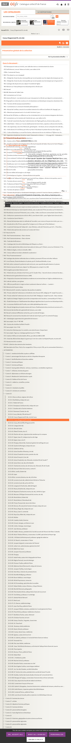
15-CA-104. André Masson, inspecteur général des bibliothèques (26, 689)
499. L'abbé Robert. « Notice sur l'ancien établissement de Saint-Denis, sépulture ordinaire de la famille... (33, 124)
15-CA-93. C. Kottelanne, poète (17, 658)
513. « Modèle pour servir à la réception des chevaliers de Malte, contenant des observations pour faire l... (33, 164)
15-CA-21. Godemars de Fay (15, 448)
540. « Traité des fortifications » (12, 241)
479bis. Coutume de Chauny (12, 72)
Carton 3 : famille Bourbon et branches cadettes (19, 359)
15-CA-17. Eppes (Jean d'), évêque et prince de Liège (23, 437)
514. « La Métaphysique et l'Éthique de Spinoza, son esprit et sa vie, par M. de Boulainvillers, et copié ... (33, 167)
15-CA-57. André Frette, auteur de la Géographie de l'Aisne (24, 557)
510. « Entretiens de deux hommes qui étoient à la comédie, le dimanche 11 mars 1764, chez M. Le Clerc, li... (34, 155)
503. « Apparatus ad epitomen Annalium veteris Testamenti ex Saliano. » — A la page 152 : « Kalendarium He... (34, 135)
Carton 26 (8, 727)
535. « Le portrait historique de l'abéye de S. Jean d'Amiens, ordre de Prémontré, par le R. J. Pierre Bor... (33, 227)
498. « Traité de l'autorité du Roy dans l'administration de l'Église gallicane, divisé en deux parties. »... (33, 121)
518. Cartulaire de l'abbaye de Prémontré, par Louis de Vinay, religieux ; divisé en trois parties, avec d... (33, 178)
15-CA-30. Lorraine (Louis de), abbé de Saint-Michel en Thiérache (26, 480)
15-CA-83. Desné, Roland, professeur (18, 629)
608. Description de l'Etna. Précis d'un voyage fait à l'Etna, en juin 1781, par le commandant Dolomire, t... (34, 347)
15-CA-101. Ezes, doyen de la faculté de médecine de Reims (24, 680)
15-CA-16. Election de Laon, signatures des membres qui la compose (27, 434)
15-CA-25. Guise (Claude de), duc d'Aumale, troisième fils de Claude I (28, 460)
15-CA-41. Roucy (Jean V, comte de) (18, 511)
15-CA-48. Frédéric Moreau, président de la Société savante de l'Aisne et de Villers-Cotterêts (34, 532)
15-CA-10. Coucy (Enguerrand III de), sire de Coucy (22, 417)
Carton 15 (8, 393)
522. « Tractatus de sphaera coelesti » (14, 190)
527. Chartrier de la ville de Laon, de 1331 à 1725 (17, 204)
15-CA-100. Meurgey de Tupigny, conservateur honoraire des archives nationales (31, 678)
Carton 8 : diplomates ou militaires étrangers (18, 373)
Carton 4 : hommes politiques (14, 362)
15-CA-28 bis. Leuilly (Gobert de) (17, 471)
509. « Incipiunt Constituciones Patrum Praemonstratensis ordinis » (23, 152)
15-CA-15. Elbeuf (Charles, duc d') (17, 431)
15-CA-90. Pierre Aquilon (15, 649)
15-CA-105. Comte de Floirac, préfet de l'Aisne (21, 692)
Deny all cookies (36, 734)
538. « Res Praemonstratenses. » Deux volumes (17, 235)
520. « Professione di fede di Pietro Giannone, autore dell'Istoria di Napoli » (25, 184)
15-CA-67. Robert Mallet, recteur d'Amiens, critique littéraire (25, 586)
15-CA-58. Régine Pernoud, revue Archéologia (21, 560)
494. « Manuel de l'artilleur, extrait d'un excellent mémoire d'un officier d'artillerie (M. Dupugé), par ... (33, 109)
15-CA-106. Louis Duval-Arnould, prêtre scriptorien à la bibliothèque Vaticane (30, 695)
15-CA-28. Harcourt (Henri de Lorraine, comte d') (22, 468)
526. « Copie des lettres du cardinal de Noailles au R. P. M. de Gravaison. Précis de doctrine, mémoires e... (33, 201)
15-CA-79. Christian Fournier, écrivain (18, 617)
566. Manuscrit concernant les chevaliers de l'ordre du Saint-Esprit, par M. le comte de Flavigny (31, 316)
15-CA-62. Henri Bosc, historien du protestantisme (22, 572)
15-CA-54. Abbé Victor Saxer (16, 549)
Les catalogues (12, 12)
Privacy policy (36, 739)
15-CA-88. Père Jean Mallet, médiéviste (19, 643)
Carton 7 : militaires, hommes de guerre (17, 371)
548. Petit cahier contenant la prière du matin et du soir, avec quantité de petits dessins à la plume (32, 264)
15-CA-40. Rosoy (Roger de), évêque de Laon (20, 509)
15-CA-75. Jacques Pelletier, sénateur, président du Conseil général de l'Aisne (30, 609)
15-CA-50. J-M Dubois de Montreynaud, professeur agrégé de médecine (28, 537)
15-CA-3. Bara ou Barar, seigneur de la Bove (20, 397)
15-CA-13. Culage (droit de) (15, 426)
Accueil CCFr (5, 30)
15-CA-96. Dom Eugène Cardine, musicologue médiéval (23, 666)
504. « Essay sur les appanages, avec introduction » (18, 138)
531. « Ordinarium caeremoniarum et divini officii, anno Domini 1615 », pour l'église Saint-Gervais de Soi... (34, 215)
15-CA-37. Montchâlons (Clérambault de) (19, 500)
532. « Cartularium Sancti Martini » (13, 218)
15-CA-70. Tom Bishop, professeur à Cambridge (21, 595)
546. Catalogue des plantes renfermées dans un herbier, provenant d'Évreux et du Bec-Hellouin (31, 258)
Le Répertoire (45, 12)
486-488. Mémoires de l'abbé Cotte (13, 92)
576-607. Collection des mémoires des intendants (18, 344)
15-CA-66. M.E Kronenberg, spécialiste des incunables (23, 583)
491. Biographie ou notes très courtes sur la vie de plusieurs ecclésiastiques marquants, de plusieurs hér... (34, 101)
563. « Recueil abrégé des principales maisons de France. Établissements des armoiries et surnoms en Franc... (34, 307)
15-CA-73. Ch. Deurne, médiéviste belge (19, 603)
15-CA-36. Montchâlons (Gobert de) (18, 497)
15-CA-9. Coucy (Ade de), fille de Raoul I (19, 414)
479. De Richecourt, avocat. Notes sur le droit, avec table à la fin (22, 69)
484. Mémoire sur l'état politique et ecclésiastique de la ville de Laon (23, 86)
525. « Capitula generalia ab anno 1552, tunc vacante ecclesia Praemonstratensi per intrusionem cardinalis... (34, 198)
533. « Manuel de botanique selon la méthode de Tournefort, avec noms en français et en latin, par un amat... (34, 221)
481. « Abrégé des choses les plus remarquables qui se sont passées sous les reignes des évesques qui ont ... (34, 78)
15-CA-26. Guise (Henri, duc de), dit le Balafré (21, 463)
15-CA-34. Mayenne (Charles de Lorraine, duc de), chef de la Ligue (26, 491)
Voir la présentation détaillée (56, 57)
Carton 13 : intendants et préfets (15, 388)
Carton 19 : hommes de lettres (14, 707)
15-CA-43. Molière (13, 517)
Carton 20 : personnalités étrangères (16, 710)
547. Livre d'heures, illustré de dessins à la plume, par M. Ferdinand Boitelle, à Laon (27, 261)
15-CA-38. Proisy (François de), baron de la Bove (21, 503)
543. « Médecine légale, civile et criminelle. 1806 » (18, 250)
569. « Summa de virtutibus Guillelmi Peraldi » (17, 324)
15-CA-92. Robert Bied (14, 655)
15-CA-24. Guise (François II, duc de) (18, 457)
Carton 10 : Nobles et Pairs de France (16, 379)
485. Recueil (7, 89)
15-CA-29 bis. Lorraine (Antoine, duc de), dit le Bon (22, 477)
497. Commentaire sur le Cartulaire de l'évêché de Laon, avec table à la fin (25, 118)
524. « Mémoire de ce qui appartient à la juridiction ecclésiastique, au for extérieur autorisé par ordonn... (33, 195)
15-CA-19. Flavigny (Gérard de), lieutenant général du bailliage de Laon (28, 443)
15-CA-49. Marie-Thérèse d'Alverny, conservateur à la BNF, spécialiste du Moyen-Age (32, 534)
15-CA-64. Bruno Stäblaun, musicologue (19, 577)
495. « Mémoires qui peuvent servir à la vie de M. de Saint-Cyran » (22, 112)
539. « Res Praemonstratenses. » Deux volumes (17, 238)
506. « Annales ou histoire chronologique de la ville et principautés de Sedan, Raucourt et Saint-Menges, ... (34, 144)
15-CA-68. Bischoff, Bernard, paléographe (20, 589)
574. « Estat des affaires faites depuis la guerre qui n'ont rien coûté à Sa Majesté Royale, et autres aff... (33, 338)
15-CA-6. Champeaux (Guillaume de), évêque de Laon (23, 405)
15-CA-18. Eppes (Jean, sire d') (16, 440)
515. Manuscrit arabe (10, 169)
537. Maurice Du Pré (9, 232)
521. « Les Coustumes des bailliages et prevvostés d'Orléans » (21, 187)
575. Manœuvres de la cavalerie (13, 341)
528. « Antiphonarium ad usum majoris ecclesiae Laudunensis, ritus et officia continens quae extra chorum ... (34, 207)
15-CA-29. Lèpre (12, 474)
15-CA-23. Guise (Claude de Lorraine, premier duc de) (23, 454)
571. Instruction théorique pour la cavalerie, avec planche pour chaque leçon (26, 330)
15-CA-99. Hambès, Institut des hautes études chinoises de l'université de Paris (30, 675)
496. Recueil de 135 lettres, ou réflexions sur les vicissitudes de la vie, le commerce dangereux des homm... (34, 115)
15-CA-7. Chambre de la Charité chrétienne (20, 408)
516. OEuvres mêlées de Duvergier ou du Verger (17, 172)
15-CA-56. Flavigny (13, 554)
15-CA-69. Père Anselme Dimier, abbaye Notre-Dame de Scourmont (27, 592)
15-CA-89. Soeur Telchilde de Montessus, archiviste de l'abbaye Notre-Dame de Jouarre (33, 646)
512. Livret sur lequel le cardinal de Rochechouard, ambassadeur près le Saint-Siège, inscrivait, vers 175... (34, 161)
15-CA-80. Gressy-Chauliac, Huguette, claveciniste (22, 620)
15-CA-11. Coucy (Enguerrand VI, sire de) (19, 420)
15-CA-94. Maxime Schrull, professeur (18, 660)
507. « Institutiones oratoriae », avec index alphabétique (20, 147)
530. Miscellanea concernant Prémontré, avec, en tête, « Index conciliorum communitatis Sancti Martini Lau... (34, 212)
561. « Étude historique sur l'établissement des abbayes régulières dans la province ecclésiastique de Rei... (34, 301)
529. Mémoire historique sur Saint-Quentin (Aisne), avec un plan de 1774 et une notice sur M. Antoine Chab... (34, 210)
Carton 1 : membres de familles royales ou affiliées (20, 353)
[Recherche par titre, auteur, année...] (33, 16)
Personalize (57, 734)
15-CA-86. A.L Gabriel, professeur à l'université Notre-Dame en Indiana (28, 637)
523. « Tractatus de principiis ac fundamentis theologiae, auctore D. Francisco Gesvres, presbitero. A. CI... (33, 192)
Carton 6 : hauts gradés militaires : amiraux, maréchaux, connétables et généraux (29, 368)
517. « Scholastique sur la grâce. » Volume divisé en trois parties (22, 175)
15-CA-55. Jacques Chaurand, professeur (19, 552)
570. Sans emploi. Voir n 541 (12, 327)
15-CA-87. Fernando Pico (15, 640)
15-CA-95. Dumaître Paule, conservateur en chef (21, 663)
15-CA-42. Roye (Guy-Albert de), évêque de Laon (21, 514)
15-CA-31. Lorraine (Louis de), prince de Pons (21, 483)
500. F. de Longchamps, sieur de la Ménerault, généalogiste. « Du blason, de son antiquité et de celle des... (34, 127)
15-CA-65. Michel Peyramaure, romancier (19, 580)
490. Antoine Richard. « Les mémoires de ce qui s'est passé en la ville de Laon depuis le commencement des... (34, 98)
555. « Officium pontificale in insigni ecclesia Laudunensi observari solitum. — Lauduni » (29, 284)
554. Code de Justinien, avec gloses (14, 281)
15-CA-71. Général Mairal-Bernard (17, 597)
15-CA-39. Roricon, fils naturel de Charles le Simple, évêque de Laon (27, 506)
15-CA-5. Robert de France (15, 403)
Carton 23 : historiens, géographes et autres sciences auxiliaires (24, 718)
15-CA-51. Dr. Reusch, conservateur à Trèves (20, 540)
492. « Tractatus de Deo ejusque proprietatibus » (17, 104)
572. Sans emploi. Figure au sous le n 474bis (22, 333)
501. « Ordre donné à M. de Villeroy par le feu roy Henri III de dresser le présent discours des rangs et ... (32, 129)
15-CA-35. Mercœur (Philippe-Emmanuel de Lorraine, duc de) (25, 494)
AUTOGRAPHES (8, 350)
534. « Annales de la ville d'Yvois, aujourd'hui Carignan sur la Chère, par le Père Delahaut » (29, 224)
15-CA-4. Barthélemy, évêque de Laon (18, 400)
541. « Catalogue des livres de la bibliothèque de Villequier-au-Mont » (23, 244)
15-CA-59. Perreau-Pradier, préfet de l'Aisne (20, 563)
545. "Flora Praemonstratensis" (13, 255)
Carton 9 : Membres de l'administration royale (19, 376)
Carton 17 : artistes (11, 701)
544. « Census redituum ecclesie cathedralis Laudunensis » (20, 253)
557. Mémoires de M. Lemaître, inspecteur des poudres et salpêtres (22, 290)
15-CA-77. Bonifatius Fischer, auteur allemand (21, 615)
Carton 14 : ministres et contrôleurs (16, 391)
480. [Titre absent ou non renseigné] (14, 75)
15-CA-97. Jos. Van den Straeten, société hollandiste (23, 669)
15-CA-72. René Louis (14, 600)
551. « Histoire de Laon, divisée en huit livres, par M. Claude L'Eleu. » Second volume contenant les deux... (34, 273)
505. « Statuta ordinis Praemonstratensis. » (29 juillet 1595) (20, 141)
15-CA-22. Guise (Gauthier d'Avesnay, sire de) (20, 451)
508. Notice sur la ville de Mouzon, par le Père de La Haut (20, 149)
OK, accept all (15, 734)
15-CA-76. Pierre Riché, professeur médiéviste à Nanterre (24, 612)
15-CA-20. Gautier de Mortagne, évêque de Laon (21, 446)
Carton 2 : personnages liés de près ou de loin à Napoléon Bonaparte (25, 356)
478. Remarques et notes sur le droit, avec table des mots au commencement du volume (29, 66)
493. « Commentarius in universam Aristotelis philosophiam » (21, 106)
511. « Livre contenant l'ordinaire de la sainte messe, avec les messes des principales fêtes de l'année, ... (33, 158)
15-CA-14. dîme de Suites (15, 428)
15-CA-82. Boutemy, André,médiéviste (19, 626)
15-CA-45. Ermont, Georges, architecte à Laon (21, 523)
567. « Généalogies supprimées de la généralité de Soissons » (21, 318)
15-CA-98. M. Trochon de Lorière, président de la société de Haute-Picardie (29, 672)
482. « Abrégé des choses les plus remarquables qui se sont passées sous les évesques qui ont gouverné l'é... (34, 81)
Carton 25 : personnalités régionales (16, 724)
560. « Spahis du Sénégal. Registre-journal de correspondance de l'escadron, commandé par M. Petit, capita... (34, 298)
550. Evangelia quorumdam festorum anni (16, 270)
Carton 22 (8, 715)
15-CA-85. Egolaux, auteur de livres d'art (19, 635)
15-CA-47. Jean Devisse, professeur (18, 529)
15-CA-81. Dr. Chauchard (15, 623)
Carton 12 (8, 385)
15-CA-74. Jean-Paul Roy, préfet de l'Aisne (20, 606)
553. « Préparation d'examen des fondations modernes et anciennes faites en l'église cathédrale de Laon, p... (34, 278)
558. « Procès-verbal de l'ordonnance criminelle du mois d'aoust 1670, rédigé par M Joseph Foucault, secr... (34, 293)
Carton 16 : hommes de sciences (15, 698)
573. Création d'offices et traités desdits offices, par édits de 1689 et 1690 (24, 336)
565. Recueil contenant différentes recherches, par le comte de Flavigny (24, 313)
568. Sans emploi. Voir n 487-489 (13, 321)
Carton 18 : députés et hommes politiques (18, 704)
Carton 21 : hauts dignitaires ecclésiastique (18, 713)
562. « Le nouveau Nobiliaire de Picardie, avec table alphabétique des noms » (26, 304)
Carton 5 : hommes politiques (14, 365)
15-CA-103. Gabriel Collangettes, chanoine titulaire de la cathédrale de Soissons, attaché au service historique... (36, 686)
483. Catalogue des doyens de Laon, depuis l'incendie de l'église (22, 84)
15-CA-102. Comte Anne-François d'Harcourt (20, 683)
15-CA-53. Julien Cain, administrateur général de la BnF (24, 546)
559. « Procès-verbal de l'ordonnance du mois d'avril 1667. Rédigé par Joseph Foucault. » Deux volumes (33, 296)
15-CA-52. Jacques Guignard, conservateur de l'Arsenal (23, 543)
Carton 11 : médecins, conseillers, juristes (17, 382)
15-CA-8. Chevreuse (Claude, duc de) (18, 411)
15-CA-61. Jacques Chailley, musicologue (19, 569)
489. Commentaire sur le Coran (12, 95)
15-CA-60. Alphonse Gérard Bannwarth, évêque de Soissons (25, 566)
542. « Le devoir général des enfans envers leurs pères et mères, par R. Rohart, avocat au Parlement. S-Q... (34, 247)
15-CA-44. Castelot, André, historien (18, 520)
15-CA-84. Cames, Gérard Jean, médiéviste (20, 632)
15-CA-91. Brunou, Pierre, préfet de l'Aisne (20, 652)
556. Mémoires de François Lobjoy (13, 287)
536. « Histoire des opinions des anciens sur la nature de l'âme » (22, 230)
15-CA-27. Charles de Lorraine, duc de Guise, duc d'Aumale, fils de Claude (28, 466)
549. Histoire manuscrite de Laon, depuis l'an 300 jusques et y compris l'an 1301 (26, 267)
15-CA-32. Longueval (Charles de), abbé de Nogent (22, 486)
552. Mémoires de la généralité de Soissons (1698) (18, 275)
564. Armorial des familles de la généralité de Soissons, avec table (22, 310)
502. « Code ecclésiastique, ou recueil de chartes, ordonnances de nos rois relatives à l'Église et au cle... (33, 132)
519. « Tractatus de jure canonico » (13, 181)
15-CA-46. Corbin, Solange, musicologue (19, 526)
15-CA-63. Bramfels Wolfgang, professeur (19, 574)
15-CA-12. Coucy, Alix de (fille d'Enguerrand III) (21, 423)
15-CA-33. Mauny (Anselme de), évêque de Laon (21, 489)
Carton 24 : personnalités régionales (16, 721)
